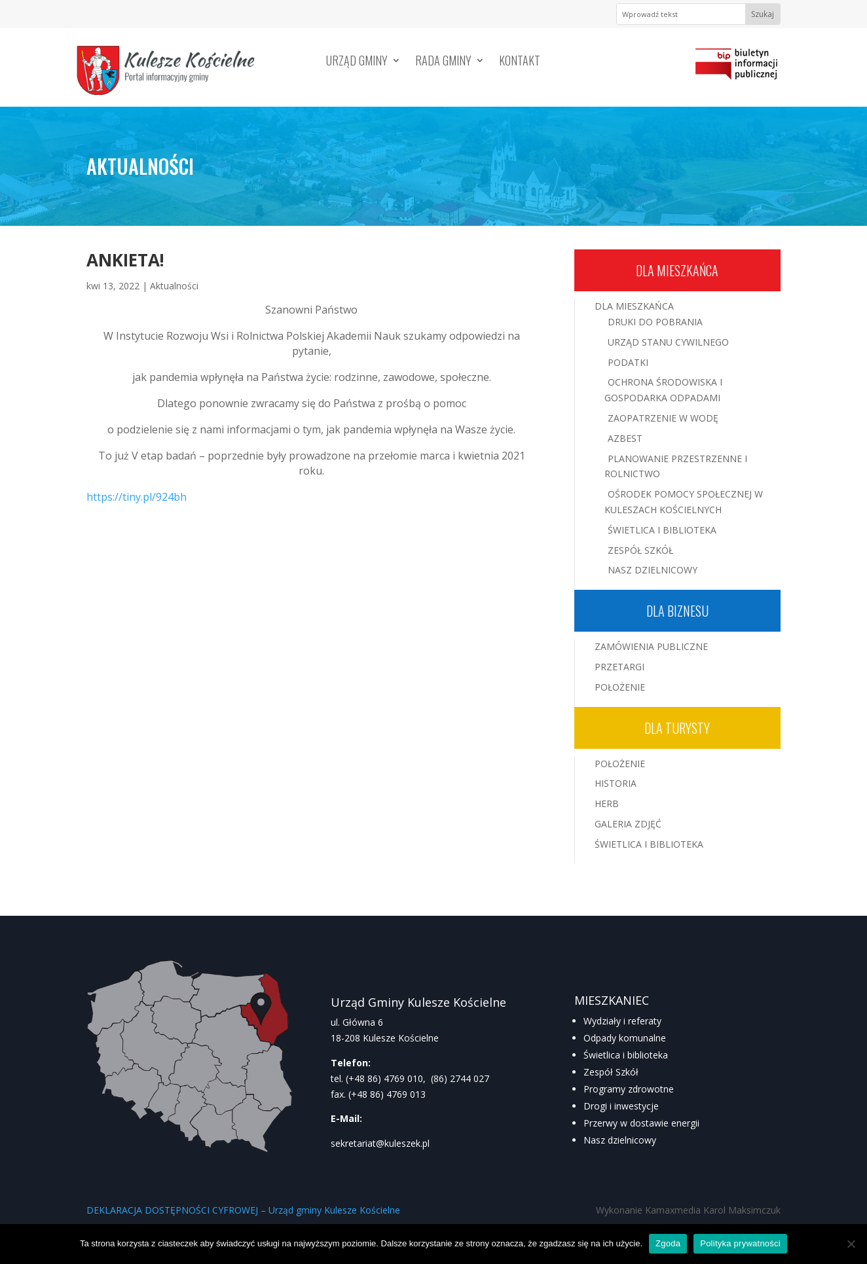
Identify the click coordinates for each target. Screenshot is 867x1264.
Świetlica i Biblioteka (662, 530)
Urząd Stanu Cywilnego (668, 342)
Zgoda (667, 1243)
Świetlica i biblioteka (625, 1055)
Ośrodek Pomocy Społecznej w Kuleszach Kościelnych (683, 502)
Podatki (628, 362)
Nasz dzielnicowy (619, 1140)
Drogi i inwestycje (621, 1106)
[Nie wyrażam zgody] (850, 1243)
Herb (607, 803)
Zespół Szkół (640, 550)
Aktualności (174, 286)
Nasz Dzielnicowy (652, 570)
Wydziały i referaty (622, 1021)
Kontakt (519, 62)
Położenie (620, 687)
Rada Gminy (443, 62)
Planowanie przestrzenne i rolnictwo (675, 466)
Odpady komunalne (624, 1038)
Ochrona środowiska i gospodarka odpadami (663, 390)
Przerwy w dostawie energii (641, 1123)
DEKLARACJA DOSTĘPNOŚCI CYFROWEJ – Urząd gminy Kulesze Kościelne (243, 1210)
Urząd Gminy (357, 62)
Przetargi (619, 666)
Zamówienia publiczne (651, 646)
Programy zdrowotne (628, 1089)
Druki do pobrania (655, 322)
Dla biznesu (677, 611)
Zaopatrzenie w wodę (663, 418)
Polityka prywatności (740, 1243)
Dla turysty (677, 728)
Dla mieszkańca (677, 270)
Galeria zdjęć (628, 824)
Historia (615, 783)
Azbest (625, 438)
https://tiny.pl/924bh (136, 497)
